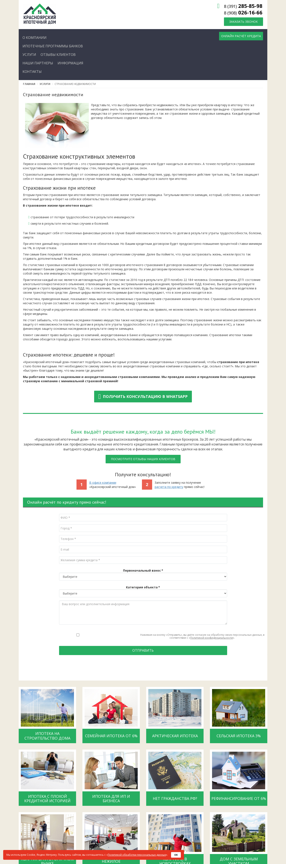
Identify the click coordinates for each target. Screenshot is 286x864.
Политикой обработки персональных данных (137, 855)
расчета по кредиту (169, 487)
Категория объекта (143, 587)
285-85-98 (243, 5)
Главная (29, 84)
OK (176, 854)
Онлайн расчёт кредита (241, 36)
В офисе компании (102, 483)
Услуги (45, 84)
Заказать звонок (243, 22)
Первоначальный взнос (143, 570)
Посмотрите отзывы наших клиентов (143, 459)
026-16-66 (243, 12)
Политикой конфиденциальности (211, 638)
